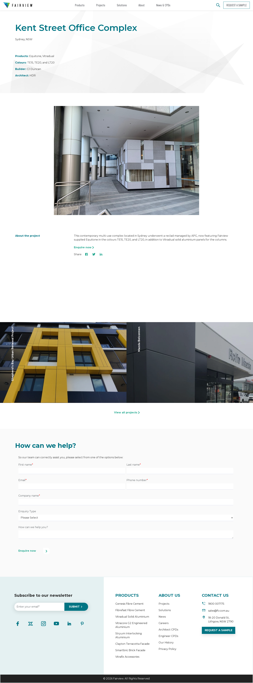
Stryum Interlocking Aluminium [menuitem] (128, 635)
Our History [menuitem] (166, 642)
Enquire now (82, 247)
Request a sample (236, 5)
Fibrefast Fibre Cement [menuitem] (130, 610)
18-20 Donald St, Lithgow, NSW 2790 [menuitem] (217, 620)
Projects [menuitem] (164, 603)
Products (80, 5)
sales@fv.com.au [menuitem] (215, 611)
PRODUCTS (127, 595)
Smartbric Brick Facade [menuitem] (130, 650)
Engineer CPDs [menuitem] (168, 636)
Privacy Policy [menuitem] (167, 649)
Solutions (122, 5)
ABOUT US (169, 595)
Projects (100, 5)
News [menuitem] (162, 616)
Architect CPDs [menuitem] (168, 629)
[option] (126, 161)
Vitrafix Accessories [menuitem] (127, 656)
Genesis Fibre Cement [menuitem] (129, 603)
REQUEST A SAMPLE (218, 630)
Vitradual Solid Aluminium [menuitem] (132, 616)
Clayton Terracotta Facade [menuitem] (132, 643)
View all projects (125, 412)
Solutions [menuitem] (165, 610)
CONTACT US (215, 595)
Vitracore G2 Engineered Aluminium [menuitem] (131, 625)
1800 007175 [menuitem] (213, 604)
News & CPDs (163, 5)
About (141, 5)
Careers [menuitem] (163, 623)
